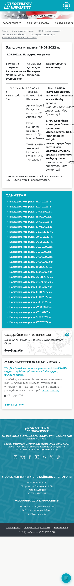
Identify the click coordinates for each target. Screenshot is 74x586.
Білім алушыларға (38, 23)
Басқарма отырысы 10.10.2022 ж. (30, 292)
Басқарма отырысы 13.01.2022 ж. (30, 201)
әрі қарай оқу (50, 390)
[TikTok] (58, 457)
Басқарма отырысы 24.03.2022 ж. (31, 231)
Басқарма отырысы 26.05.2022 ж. (31, 241)
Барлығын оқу (14, 404)
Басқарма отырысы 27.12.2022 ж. (30, 322)
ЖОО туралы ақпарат (49, 31)
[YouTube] (37, 457)
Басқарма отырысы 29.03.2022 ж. (31, 236)
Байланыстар (61, 527)
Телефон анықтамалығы (37, 527)
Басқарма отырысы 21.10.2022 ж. (30, 302)
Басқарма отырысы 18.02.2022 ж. (30, 216)
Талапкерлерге (12, 23)
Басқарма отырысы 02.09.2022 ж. (31, 282)
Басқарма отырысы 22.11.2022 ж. (30, 312)
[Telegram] (44, 457)
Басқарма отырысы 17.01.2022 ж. (30, 206)
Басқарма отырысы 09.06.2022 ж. (31, 246)
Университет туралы (23, 31)
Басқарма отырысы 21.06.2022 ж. (30, 251)
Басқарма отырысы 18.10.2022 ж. (30, 297)
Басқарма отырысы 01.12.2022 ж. (30, 317)
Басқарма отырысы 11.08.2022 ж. (30, 266)
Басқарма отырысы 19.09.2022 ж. (30, 287)
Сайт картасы (13, 527)
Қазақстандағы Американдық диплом (30, 15)
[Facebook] (29, 457)
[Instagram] (15, 457)
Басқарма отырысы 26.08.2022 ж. (31, 276)
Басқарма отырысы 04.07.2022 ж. (31, 256)
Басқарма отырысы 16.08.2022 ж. (30, 271)
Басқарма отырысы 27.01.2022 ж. (30, 211)
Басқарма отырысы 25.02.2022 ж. (30, 221)
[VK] (22, 457)
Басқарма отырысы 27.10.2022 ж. (30, 307)
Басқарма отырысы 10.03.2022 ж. (30, 226)
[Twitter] (51, 457)
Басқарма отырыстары (43, 34)
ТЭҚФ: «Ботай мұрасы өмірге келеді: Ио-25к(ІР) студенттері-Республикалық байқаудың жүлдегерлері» (35, 371)
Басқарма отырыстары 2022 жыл (19, 37)
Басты (5, 31)
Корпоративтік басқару (14, 34)
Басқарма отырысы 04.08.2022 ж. (31, 261)
